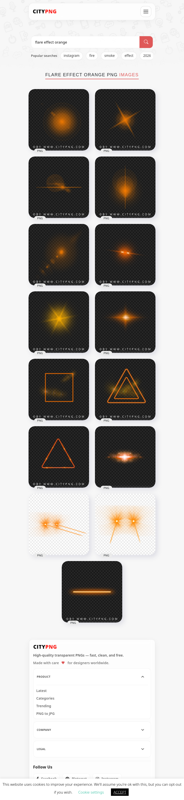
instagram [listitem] (72, 55)
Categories (45, 698)
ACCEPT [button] (119, 792)
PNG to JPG (45, 713)
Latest (41, 691)
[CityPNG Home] (45, 11)
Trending (43, 706)
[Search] (146, 42)
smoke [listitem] (109, 55)
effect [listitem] (128, 55)
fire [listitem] (91, 55)
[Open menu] (145, 11)
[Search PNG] (85, 42)
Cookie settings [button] (91, 792)
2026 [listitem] (147, 55)
